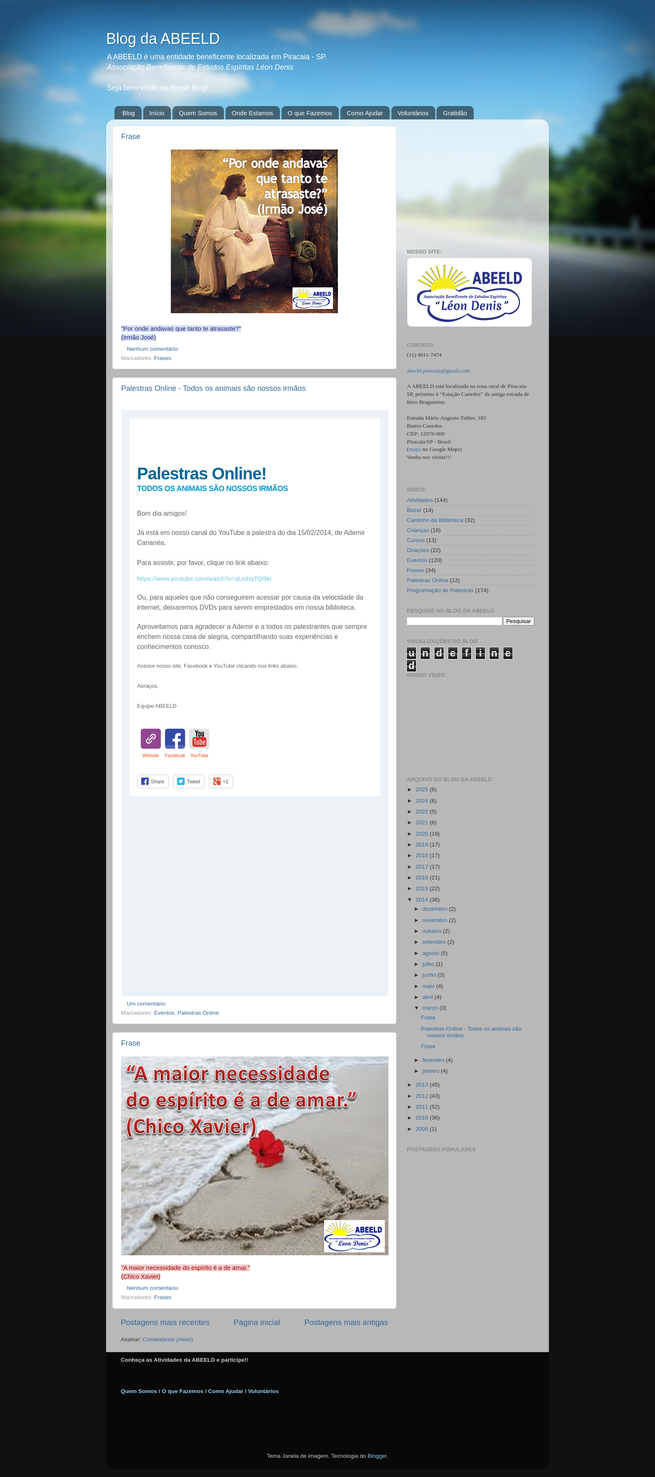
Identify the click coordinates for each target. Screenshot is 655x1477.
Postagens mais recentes (165, 1322)
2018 (423, 855)
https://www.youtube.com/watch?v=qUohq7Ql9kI (204, 578)
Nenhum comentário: (154, 349)
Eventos (164, 1013)
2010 (423, 1118)
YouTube (199, 755)
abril (428, 997)
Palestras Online (198, 1013)
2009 (423, 1129)
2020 (423, 834)
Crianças (418, 530)
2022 (423, 811)
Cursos (416, 540)
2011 (423, 1107)
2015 (423, 888)
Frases (162, 358)
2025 (423, 789)
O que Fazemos (310, 113)
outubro (432, 931)
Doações (418, 550)
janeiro (431, 1071)
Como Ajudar (365, 113)
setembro (434, 942)
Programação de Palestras (440, 590)
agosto (431, 953)
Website (150, 755)
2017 (423, 867)
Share (157, 782)
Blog (128, 113)
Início (157, 113)
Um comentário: (147, 1004)
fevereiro (434, 1060)
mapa (415, 449)
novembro (435, 920)
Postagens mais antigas (346, 1322)
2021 (423, 822)
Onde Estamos (252, 113)
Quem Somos (198, 113)
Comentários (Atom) (168, 1339)
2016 (423, 877)
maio (429, 986)
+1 (225, 782)
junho (430, 975)
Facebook (175, 755)
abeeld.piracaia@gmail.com (438, 370)
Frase (130, 136)
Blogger (377, 1456)
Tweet (193, 782)
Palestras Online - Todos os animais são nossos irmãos (213, 388)
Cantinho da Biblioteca (435, 520)
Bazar (414, 510)
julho (429, 964)
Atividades (420, 500)
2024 (423, 801)
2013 (423, 1085)
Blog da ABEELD (163, 38)
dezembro (435, 909)
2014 (423, 900)
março (430, 1008)
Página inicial (257, 1322)
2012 (423, 1096)
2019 (423, 844)
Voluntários (413, 113)
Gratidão (455, 113)
